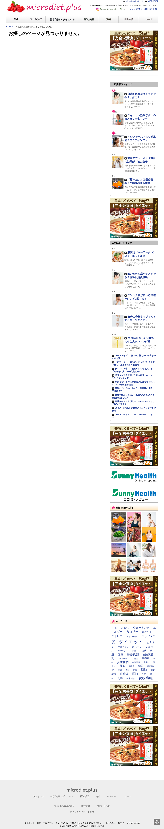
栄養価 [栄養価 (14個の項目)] (135, 658)
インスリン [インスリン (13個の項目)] (125, 628)
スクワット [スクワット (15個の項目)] (147, 632)
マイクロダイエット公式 (82, 812)
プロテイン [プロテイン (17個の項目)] (123, 647)
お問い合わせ (103, 805)
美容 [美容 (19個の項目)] (120, 670)
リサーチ (128, 19)
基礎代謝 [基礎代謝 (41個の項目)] (133, 654)
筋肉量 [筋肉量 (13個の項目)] (131, 666)
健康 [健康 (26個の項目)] (120, 654)
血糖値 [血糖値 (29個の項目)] (124, 674)
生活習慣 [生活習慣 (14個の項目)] (136, 662)
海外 (108, 19)
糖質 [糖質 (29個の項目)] (141, 666)
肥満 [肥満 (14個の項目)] (135, 670)
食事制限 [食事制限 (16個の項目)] (130, 678)
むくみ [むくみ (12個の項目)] (114, 628)
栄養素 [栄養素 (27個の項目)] (145, 658)
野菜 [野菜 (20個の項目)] (144, 674)
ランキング (36, 19)
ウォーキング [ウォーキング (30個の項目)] (141, 628)
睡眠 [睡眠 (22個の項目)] (146, 662)
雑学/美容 (89, 19)
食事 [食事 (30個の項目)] (120, 678)
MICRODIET (153, 1)
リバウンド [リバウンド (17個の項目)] (123, 650)
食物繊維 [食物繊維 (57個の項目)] (146, 678)
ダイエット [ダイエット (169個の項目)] (131, 641)
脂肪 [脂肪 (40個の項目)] (144, 670)
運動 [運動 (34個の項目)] (135, 674)
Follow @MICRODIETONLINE (143, 9)
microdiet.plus (81, 790)
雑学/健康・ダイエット (62, 19)
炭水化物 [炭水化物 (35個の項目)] (123, 662)
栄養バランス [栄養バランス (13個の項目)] (123, 659)
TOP (15, 19)
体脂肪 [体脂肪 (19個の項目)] (143, 650)
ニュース (148, 19)
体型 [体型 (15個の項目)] (134, 651)
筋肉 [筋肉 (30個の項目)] (122, 666)
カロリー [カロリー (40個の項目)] (132, 632)
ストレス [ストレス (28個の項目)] (116, 636)
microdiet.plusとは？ (135, 1)
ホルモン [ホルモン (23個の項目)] (137, 647)
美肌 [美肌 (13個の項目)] (127, 670)
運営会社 (85, 805)
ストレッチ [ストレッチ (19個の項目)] (131, 636)
